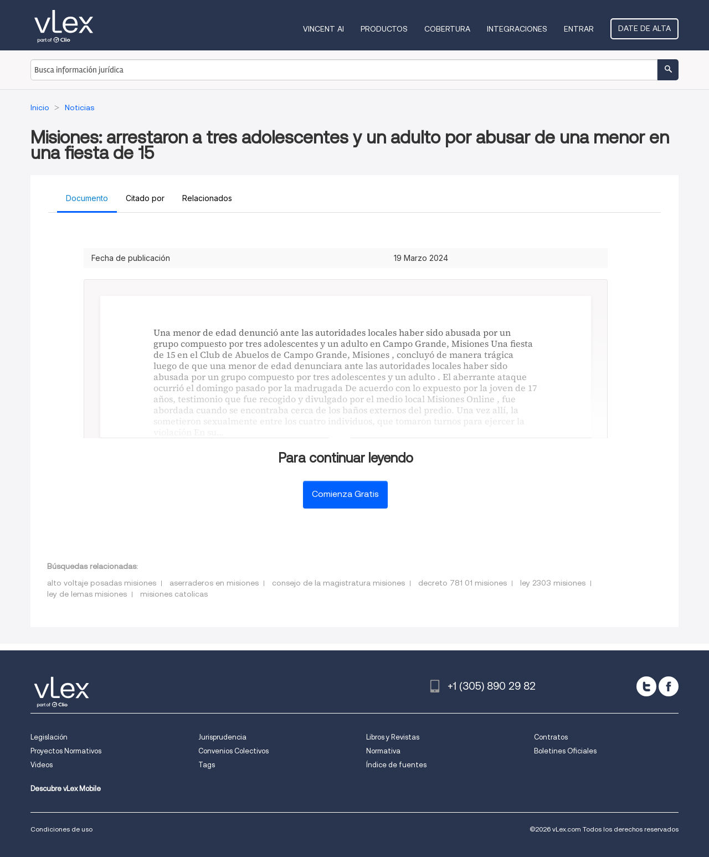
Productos (384, 28)
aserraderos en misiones (214, 582)
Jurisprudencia (222, 737)
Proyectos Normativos (65, 751)
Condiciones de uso (61, 829)
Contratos (551, 737)
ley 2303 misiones (552, 582)
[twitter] (646, 686)
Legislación (49, 737)
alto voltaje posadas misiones (101, 582)
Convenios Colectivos (233, 751)
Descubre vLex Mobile (65, 788)
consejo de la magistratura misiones (338, 582)
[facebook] (669, 686)
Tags (206, 765)
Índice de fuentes (396, 765)
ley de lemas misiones (87, 593)
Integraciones (517, 28)
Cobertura (447, 28)
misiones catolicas (174, 593)
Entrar (579, 28)
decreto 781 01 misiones (462, 582)
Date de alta (644, 28)
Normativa (383, 751)
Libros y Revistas (392, 737)
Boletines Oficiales (565, 751)
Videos (41, 765)
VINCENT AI (323, 28)
